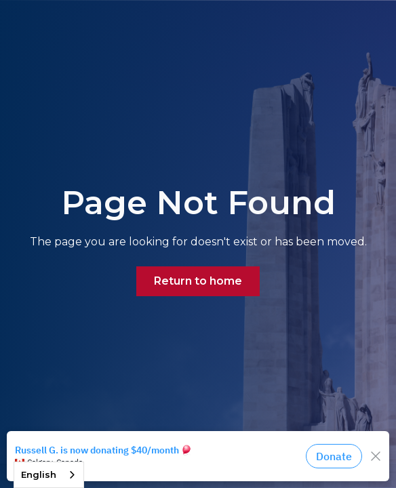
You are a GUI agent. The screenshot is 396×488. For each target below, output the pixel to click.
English (38, 474)
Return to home (198, 280)
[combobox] (49, 475)
